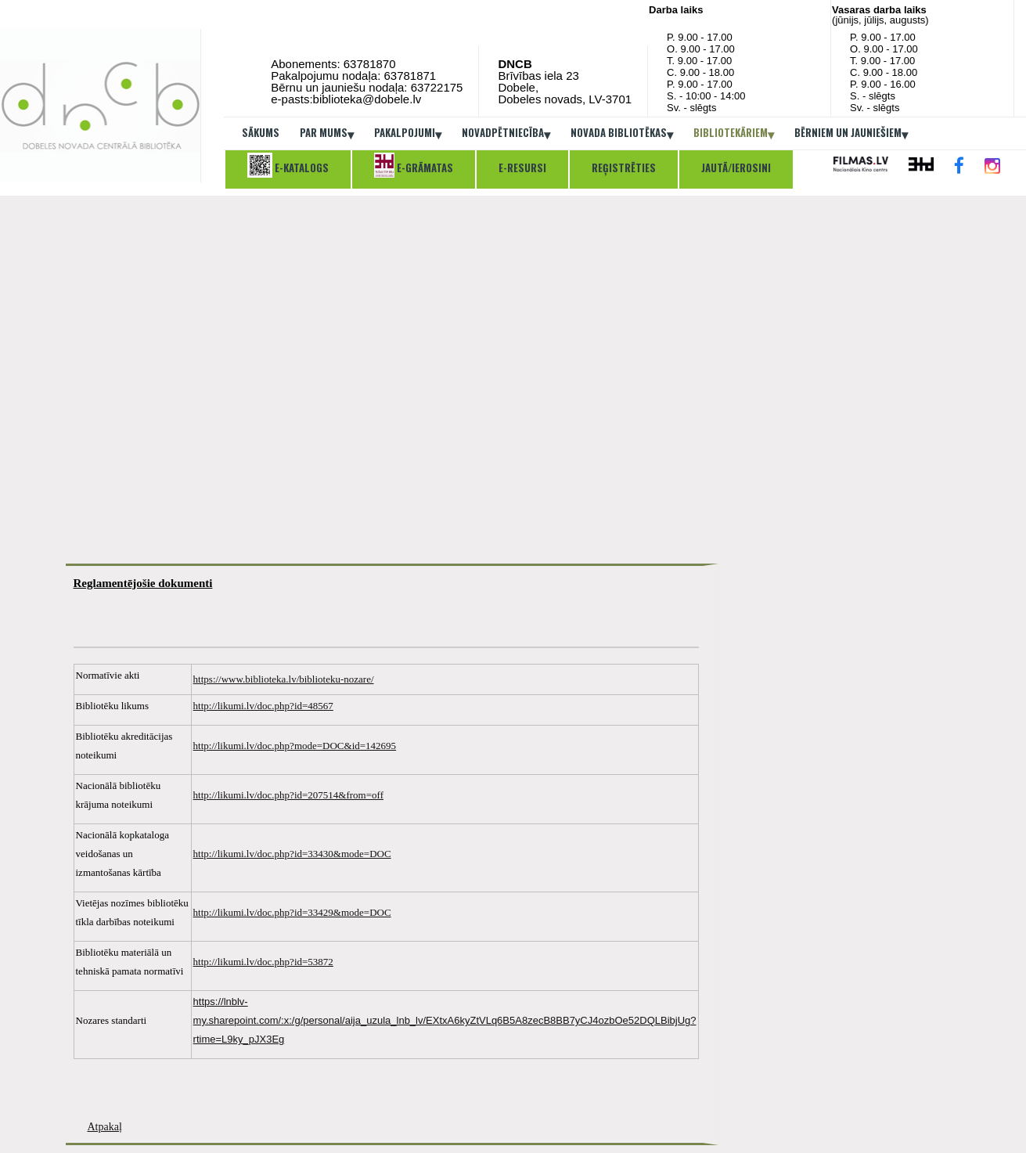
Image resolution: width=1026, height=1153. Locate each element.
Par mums (327, 133)
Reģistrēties (624, 167)
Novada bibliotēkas (622, 133)
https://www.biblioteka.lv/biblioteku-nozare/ (283, 679)
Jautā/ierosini (736, 167)
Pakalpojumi (407, 133)
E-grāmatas (413, 165)
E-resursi (522, 167)
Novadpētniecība (506, 133)
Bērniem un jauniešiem (851, 133)
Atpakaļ (105, 1127)
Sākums (260, 132)
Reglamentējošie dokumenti (143, 583)
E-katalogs (288, 165)
